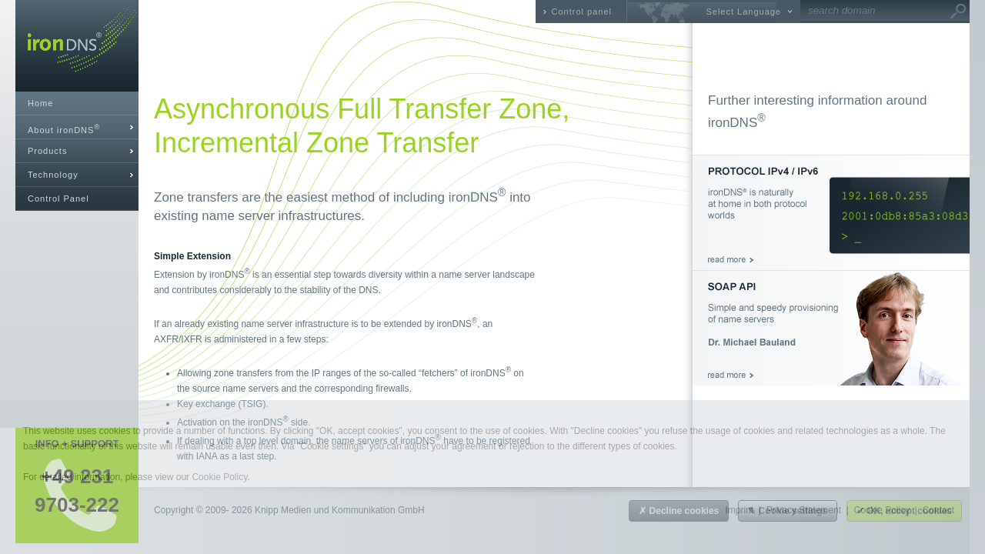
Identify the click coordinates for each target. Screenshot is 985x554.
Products (47, 150)
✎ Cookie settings (787, 511)
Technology (53, 174)
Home (40, 103)
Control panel (582, 11)
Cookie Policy (219, 477)
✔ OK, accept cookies (904, 511)
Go (958, 11)
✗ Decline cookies (679, 511)
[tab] (77, 127)
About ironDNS (64, 129)
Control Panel (58, 198)
